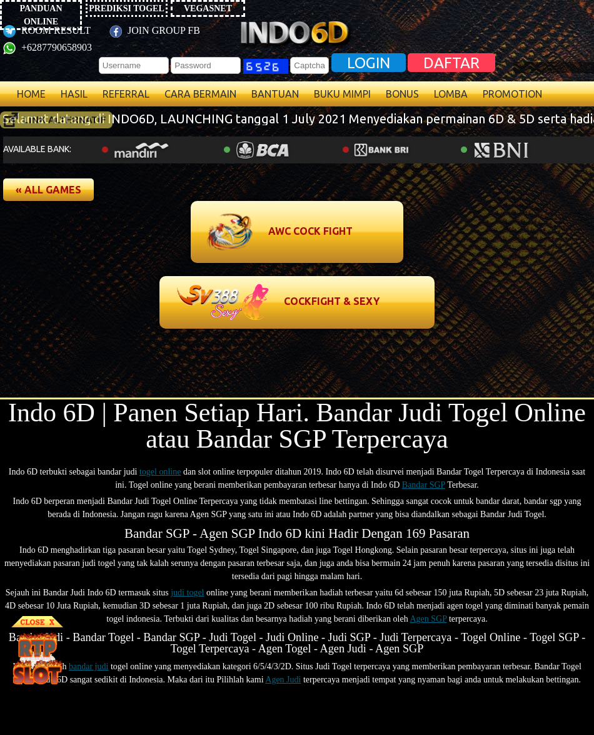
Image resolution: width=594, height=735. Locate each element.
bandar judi (88, 666)
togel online (160, 471)
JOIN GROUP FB (154, 30)
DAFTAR (451, 62)
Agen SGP (428, 619)
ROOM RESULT (47, 30)
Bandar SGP (423, 485)
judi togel (187, 592)
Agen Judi (283, 679)
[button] (48, 189)
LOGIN (368, 62)
